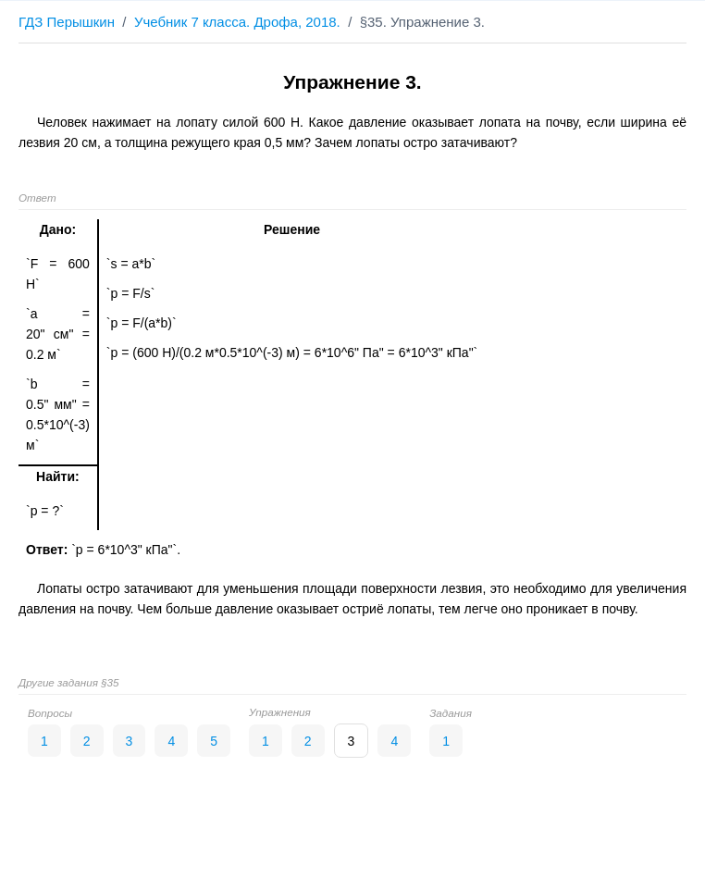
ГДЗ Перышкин (67, 22)
